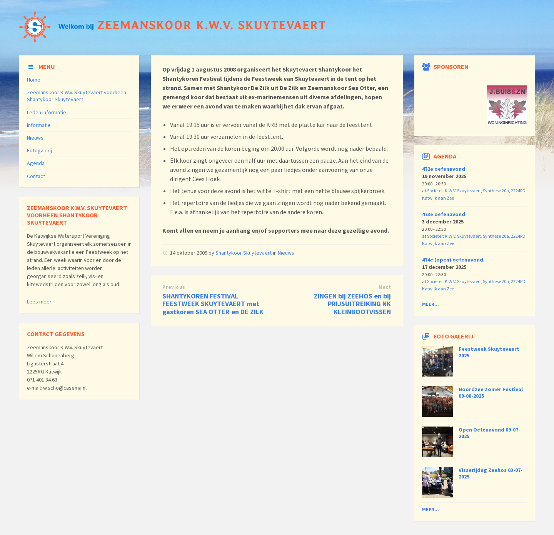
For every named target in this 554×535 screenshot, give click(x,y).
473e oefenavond (443, 214)
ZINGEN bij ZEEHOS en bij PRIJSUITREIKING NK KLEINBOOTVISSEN (352, 304)
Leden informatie (46, 112)
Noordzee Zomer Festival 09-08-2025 (491, 392)
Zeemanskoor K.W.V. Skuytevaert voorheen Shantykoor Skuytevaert (76, 96)
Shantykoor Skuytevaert (243, 252)
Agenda (36, 163)
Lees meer (39, 301)
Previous (173, 287)
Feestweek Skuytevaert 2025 (489, 352)
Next (385, 287)
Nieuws (286, 252)
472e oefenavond (443, 168)
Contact (36, 176)
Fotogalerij (39, 150)
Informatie (39, 125)
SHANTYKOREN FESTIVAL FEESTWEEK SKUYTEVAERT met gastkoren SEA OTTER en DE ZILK (213, 304)
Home (33, 79)
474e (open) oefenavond (452, 259)
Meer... (430, 304)
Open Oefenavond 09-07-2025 (489, 433)
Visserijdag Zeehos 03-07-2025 (490, 473)
